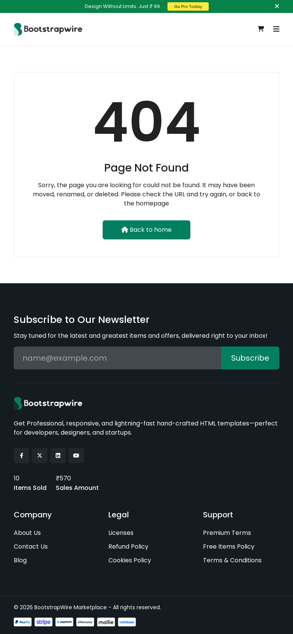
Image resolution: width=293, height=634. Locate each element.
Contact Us (31, 546)
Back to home (146, 229)
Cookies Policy (129, 559)
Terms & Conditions (232, 559)
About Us (27, 532)
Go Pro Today (188, 6)
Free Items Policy (228, 546)
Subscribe (250, 358)
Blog (20, 559)
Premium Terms (227, 532)
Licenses (121, 532)
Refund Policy (128, 546)
